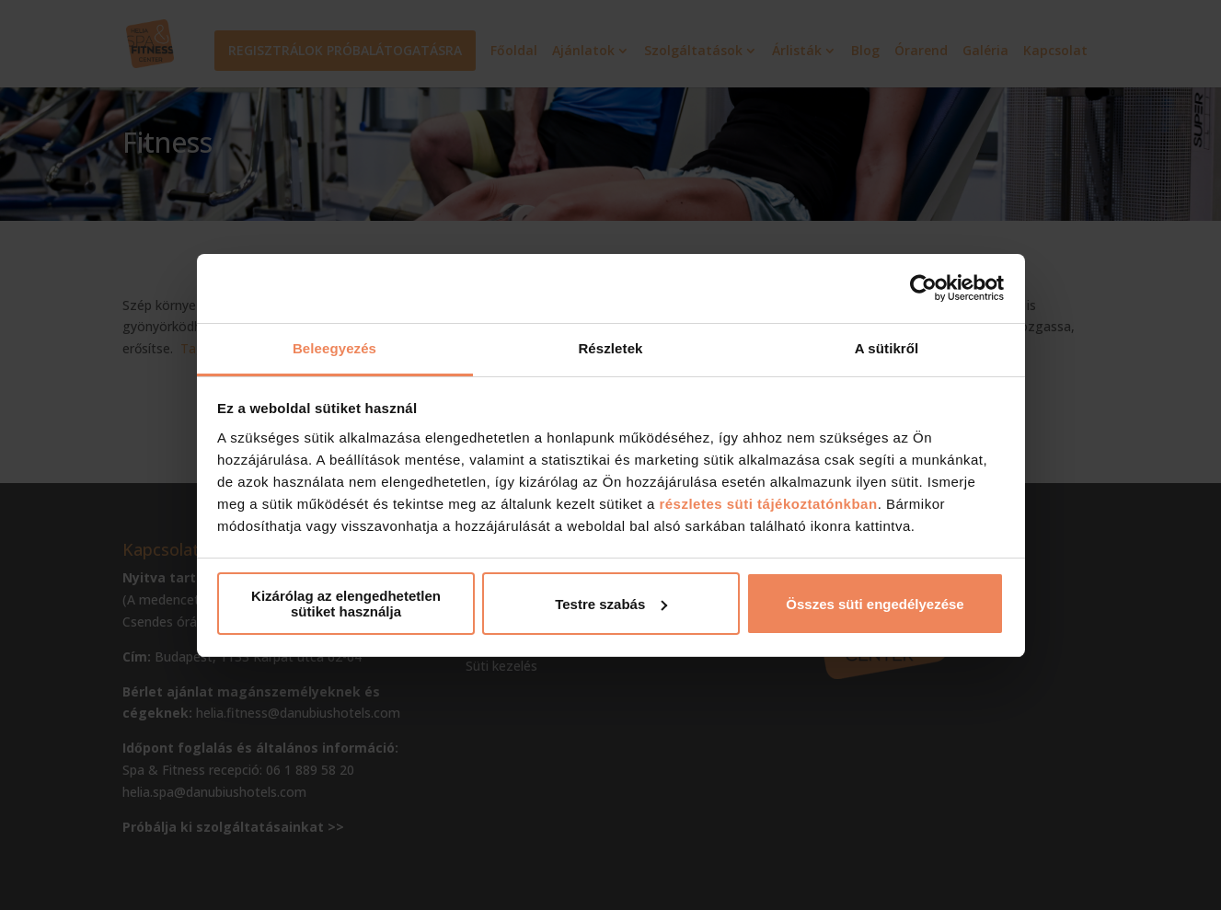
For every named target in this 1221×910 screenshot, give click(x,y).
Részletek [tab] (610, 348)
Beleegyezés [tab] (334, 348)
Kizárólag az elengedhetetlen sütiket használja (346, 603)
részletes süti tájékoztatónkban (768, 504)
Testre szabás (611, 604)
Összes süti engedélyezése (874, 604)
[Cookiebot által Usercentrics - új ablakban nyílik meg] (923, 288)
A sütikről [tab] (887, 348)
